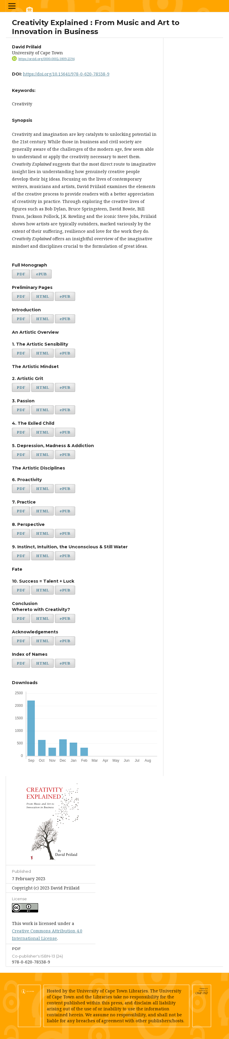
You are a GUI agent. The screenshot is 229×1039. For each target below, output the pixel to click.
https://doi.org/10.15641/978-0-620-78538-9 (66, 74)
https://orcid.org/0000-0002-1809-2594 (46, 59)
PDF (21, 274)
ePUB (41, 274)
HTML (42, 296)
